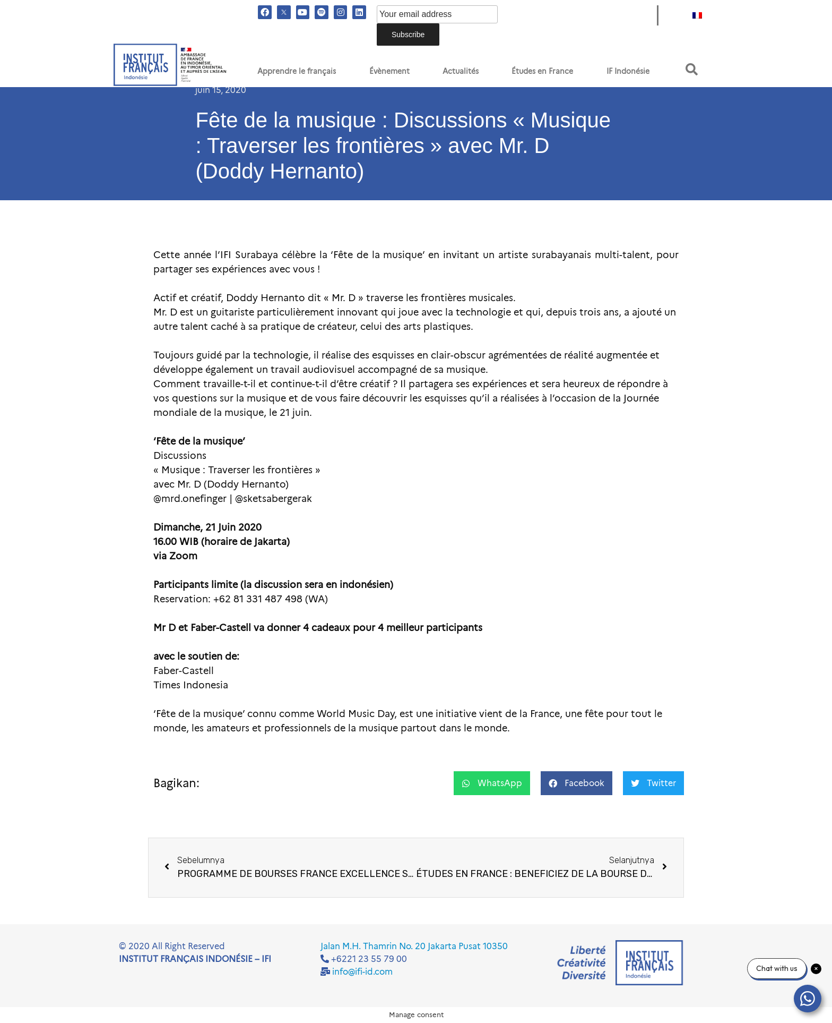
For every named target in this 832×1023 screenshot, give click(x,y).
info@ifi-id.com (362, 972)
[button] (691, 69)
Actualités (461, 71)
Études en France (542, 71)
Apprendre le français (296, 71)
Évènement (389, 71)
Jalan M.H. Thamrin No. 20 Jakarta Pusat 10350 (414, 946)
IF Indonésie (627, 71)
